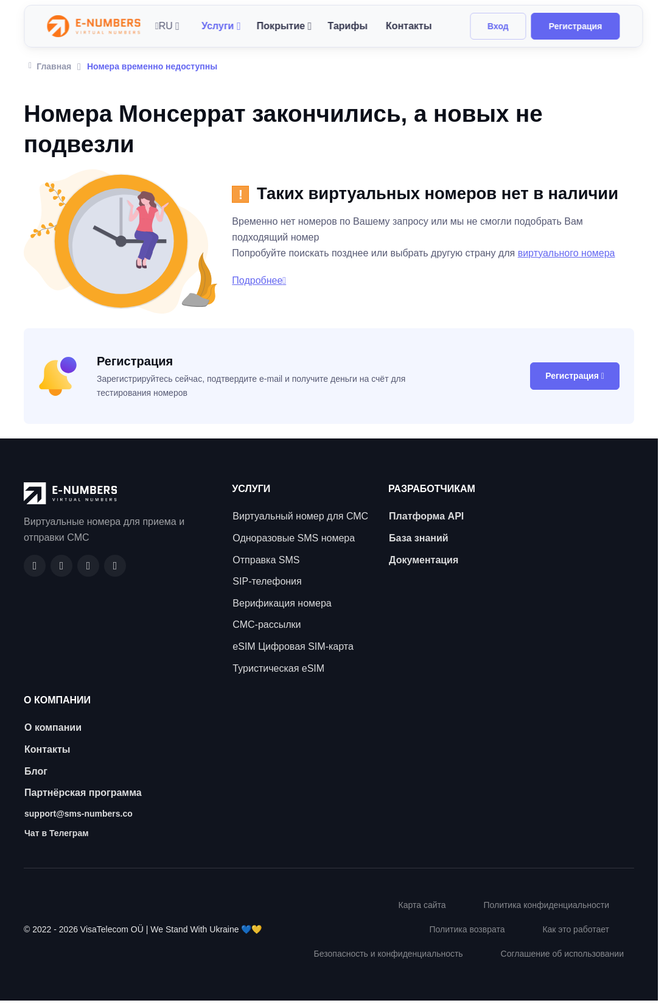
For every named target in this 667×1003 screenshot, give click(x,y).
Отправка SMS (265, 560)
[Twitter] (115, 566)
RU (164, 26)
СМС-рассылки (266, 624)
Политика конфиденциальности (546, 905)
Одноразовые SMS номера (293, 538)
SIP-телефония (266, 581)
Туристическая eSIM (278, 668)
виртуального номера (566, 253)
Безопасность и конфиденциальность (388, 954)
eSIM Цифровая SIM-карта (292, 646)
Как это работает (575, 929)
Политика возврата (467, 929)
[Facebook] (35, 566)
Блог (35, 771)
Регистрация (575, 26)
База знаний (419, 538)
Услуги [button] (217, 26)
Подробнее (259, 280)
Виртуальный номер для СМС (300, 516)
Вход (498, 26)
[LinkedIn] (88, 566)
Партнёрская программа (83, 792)
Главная (50, 65)
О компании (53, 727)
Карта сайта (422, 905)
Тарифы (347, 26)
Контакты (408, 26)
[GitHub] (61, 566)
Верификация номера (281, 603)
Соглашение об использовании (562, 954)
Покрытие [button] (281, 26)
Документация (423, 560)
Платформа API (426, 516)
